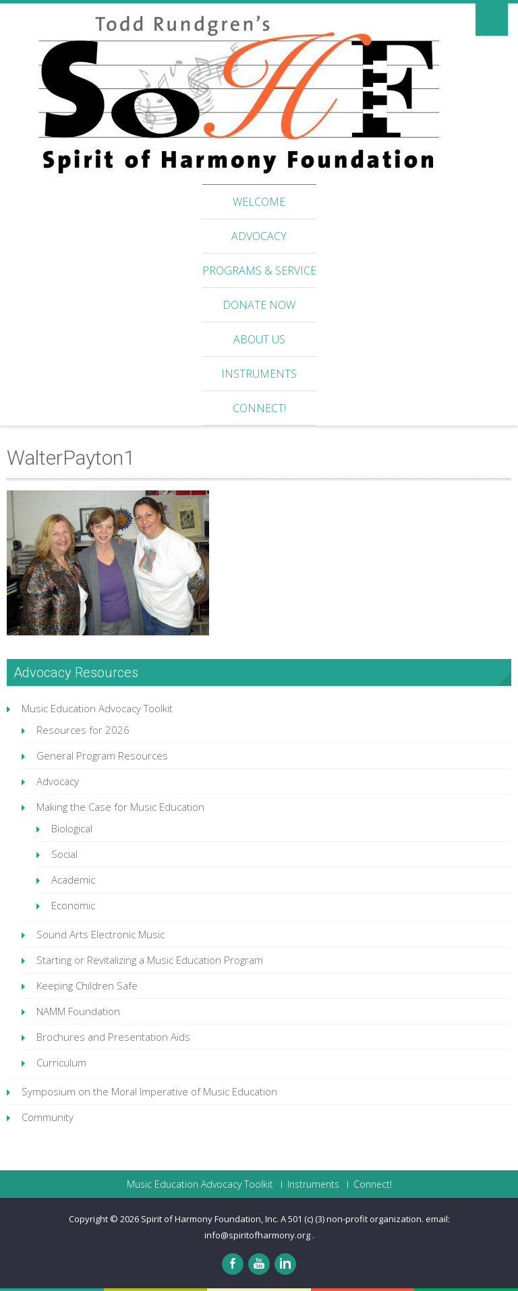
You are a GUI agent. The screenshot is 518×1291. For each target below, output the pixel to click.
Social (64, 854)
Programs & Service (259, 270)
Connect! (259, 408)
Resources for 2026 (83, 730)
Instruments (259, 373)
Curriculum (61, 1062)
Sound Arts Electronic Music (100, 934)
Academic (73, 879)
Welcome (259, 201)
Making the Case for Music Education (120, 806)
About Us (259, 339)
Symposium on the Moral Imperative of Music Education (149, 1091)
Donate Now (259, 304)
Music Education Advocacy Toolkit (97, 708)
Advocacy (259, 236)
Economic (73, 905)
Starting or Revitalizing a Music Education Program (149, 960)
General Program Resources (102, 755)
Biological (71, 828)
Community (48, 1117)
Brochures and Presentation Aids (113, 1036)
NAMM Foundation (78, 1011)
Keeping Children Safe (87, 985)
